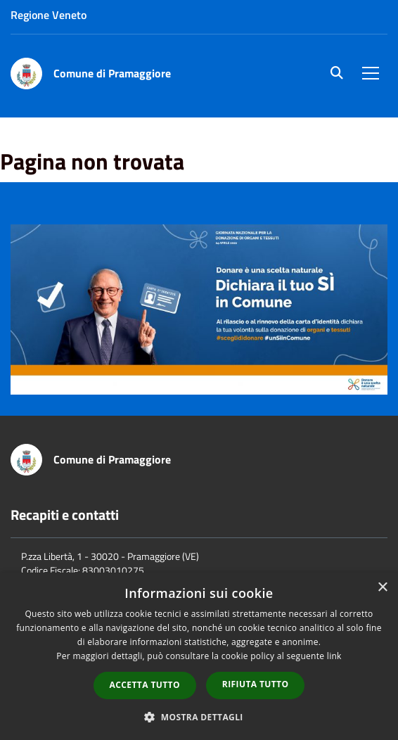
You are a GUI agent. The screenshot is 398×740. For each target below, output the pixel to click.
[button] (199, 716)
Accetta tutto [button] (145, 685)
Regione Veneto (48, 14)
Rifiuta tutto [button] (255, 684)
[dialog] (199, 656)
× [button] (382, 587)
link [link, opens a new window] (334, 656)
